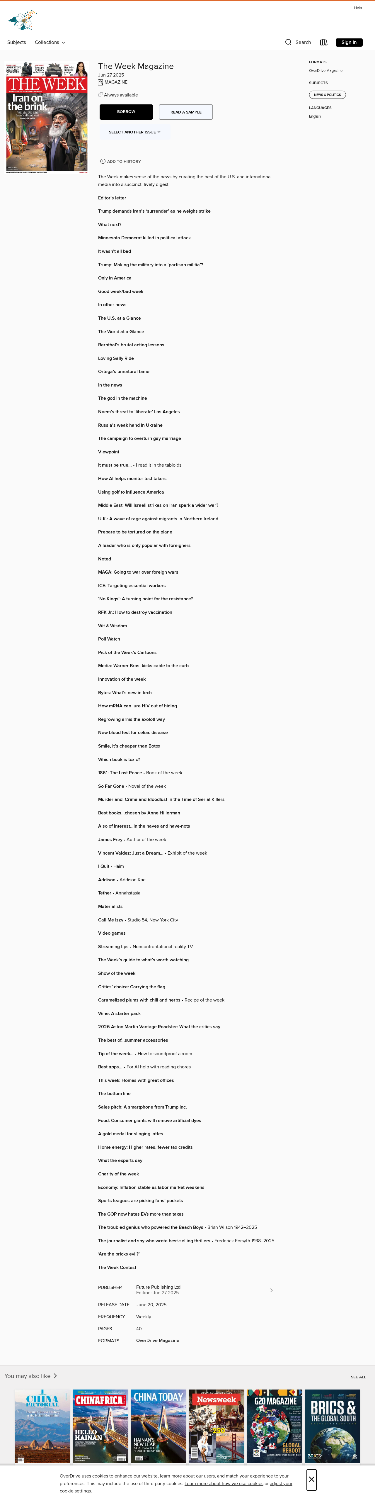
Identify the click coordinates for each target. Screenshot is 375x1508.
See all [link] (358, 1377)
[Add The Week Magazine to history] (121, 161)
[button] (297, 43)
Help (358, 8)
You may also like (31, 1376)
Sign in (349, 42)
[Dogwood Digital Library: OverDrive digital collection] (22, 20)
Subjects (16, 42)
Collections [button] (50, 42)
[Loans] (324, 43)
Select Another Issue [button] (135, 132)
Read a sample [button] (186, 112)
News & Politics (327, 95)
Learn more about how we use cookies (224, 1484)
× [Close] (311, 1480)
